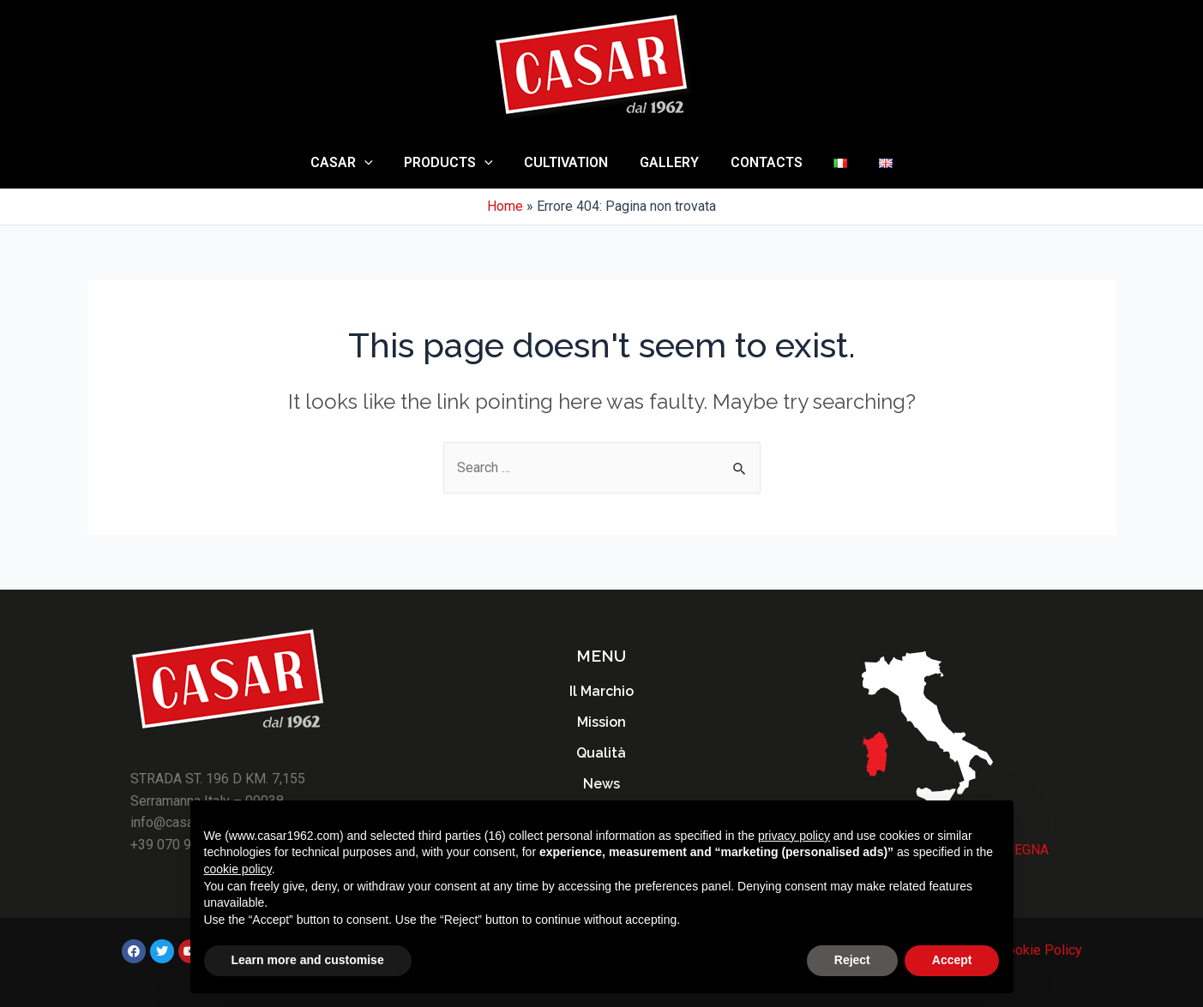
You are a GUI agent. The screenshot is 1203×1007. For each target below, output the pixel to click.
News (601, 784)
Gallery (669, 162)
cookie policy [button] (238, 869)
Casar (353, 163)
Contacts (762, 162)
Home (505, 206)
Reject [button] (852, 960)
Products (457, 163)
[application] (376, 163)
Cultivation (570, 162)
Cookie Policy (1040, 950)
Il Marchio (601, 691)
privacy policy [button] (794, 835)
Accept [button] (952, 960)
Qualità (601, 753)
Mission (601, 722)
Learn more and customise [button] (308, 960)
